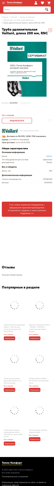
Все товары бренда (29, 131)
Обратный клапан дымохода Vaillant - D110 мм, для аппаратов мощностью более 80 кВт (14, 328)
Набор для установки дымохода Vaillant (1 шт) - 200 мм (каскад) (13, 381)
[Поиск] (27, 9)
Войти (35, 2)
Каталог (13, 17)
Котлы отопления (27, 17)
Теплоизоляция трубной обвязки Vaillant (38, 431)
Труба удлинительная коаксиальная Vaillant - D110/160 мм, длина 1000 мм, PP (13, 433)
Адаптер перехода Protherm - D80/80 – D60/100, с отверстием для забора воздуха (39, 328)
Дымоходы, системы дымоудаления (18, 20)
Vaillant (49, 156)
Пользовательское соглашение (15, 476)
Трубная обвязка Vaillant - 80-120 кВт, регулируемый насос (39, 381)
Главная (5, 17)
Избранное (43, 3)
